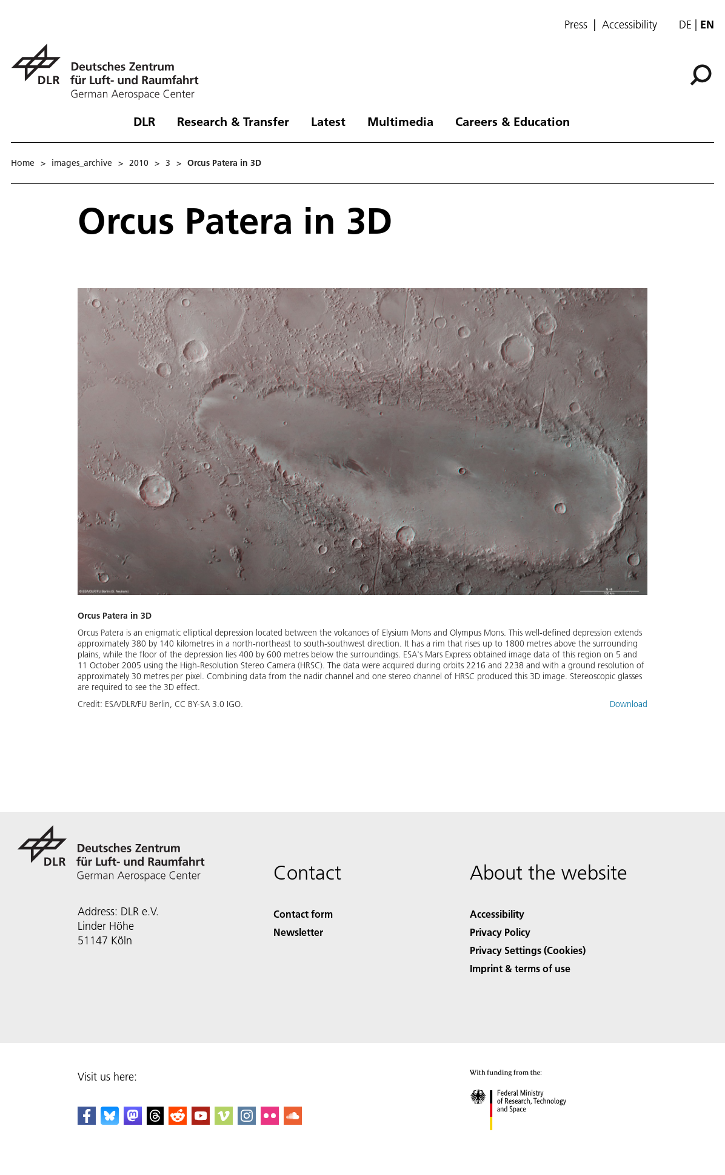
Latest (328, 121)
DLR (144, 121)
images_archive (82, 163)
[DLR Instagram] (247, 1121)
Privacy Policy (500, 932)
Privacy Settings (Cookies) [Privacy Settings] (528, 950)
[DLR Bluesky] (110, 1121)
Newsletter (298, 932)
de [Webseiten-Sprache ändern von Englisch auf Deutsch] (685, 24)
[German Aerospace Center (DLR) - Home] (110, 72)
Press (575, 24)
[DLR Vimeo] (224, 1121)
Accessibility (629, 24)
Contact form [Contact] (303, 913)
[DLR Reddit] (178, 1121)
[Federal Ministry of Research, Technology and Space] (529, 1141)
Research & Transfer (233, 121)
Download (628, 704)
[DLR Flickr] (270, 1121)
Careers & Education (512, 121)
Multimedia (400, 121)
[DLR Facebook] (87, 1121)
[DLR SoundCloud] (293, 1121)
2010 (139, 163)
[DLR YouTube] (201, 1121)
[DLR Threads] (155, 1121)
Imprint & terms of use (520, 968)
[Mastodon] (133, 1121)
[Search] (701, 75)
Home (23, 163)
